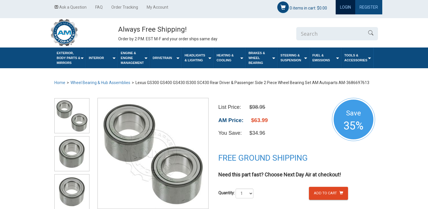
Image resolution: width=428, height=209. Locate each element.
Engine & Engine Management (134, 57)
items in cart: (302, 7)
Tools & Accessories (357, 58)
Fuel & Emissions (325, 58)
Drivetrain (166, 58)
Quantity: (226, 193)
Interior (102, 58)
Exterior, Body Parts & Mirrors (70, 57)
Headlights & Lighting (198, 58)
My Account (157, 7)
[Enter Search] (330, 33)
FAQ (99, 7)
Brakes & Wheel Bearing (262, 57)
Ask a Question (70, 7)
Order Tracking (124, 7)
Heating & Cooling (230, 58)
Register (369, 7)
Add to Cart (328, 193)
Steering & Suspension (293, 58)
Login (345, 7)
